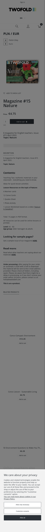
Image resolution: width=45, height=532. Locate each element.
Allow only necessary (22, 505)
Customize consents (22, 511)
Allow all (22, 518)
